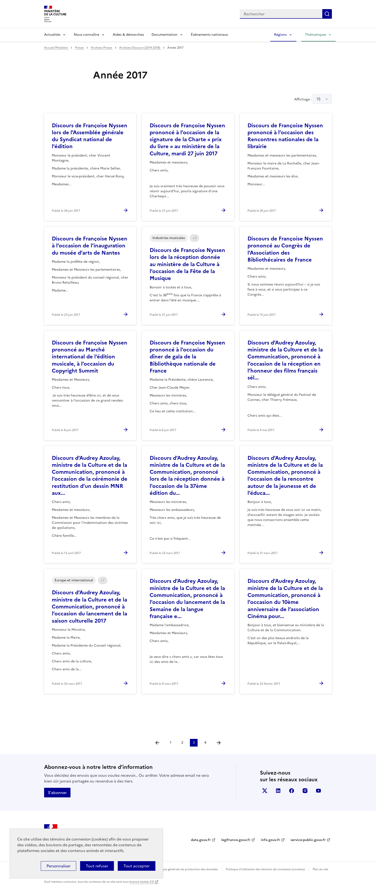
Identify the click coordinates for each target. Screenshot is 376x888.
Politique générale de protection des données (186, 869)
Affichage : (313, 99)
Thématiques (315, 34)
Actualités (52, 34)
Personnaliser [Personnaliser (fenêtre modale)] (58, 866)
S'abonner (57, 792)
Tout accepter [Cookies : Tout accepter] (136, 866)
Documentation (164, 34)
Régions (280, 34)
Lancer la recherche (327, 14)
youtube (318, 790)
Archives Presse (102, 48)
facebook (291, 790)
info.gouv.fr (270, 839)
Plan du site (320, 869)
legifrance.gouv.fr (235, 839)
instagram (305, 790)
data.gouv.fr (201, 839)
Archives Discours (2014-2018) (140, 48)
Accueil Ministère (56, 48)
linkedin (278, 790)
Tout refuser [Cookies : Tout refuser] (97, 866)
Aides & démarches (128, 34)
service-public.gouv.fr (308, 839)
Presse (79, 48)
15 (319, 99)
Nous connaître (86, 34)
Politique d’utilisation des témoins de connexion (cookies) (265, 869)
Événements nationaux (209, 34)
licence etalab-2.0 (141, 882)
